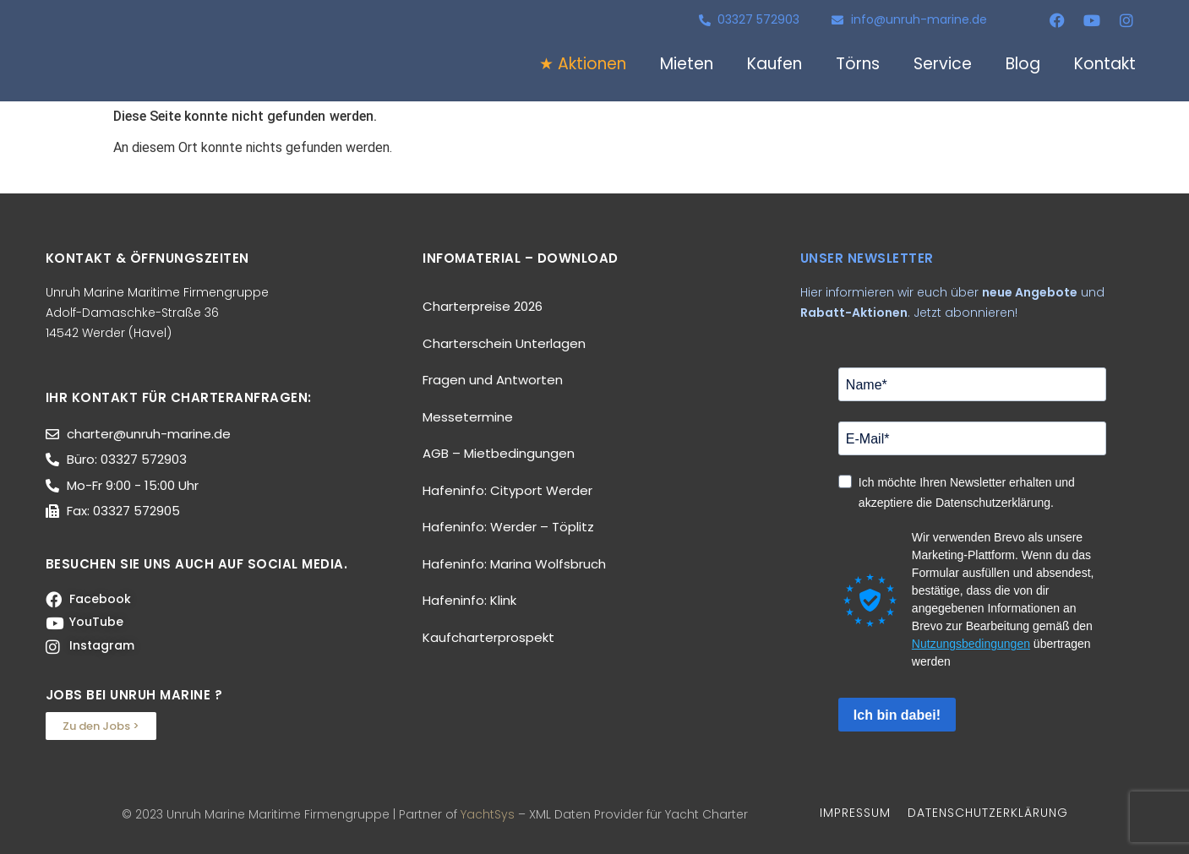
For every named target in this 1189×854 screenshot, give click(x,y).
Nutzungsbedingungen (971, 643)
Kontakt (1105, 63)
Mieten (686, 63)
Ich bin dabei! (897, 715)
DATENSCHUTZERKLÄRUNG (988, 812)
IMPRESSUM (855, 812)
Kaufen (774, 63)
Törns (858, 63)
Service (943, 63)
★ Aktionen (582, 63)
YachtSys (488, 814)
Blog (1023, 63)
